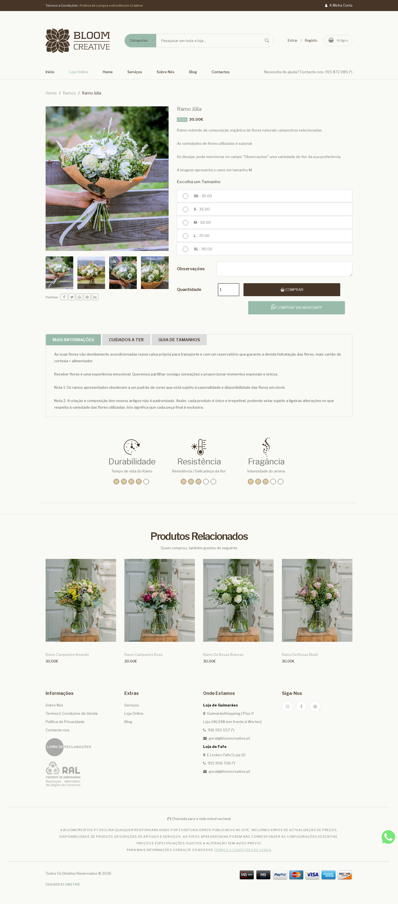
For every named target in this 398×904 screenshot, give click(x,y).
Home (108, 72)
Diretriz (72, 887)
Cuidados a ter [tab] (137, 341)
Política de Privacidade (65, 724)
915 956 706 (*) (221, 765)
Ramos (69, 93)
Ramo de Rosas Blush (299, 657)
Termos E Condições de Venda (72, 716)
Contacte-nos (57, 732)
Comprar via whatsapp (297, 308)
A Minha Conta (338, 5)
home (51, 93)
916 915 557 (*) (221, 732)
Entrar (292, 40)
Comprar (296, 290)
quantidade (189, 290)
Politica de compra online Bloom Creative (111, 5)
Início (50, 72)
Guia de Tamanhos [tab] (197, 341)
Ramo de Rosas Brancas (222, 657)
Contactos (221, 72)
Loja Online (78, 72)
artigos (337, 40)
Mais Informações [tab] (76, 341)
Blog (193, 72)
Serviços (134, 72)
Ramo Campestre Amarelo (66, 657)
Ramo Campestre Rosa (142, 657)
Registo (310, 40)
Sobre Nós (165, 72)
